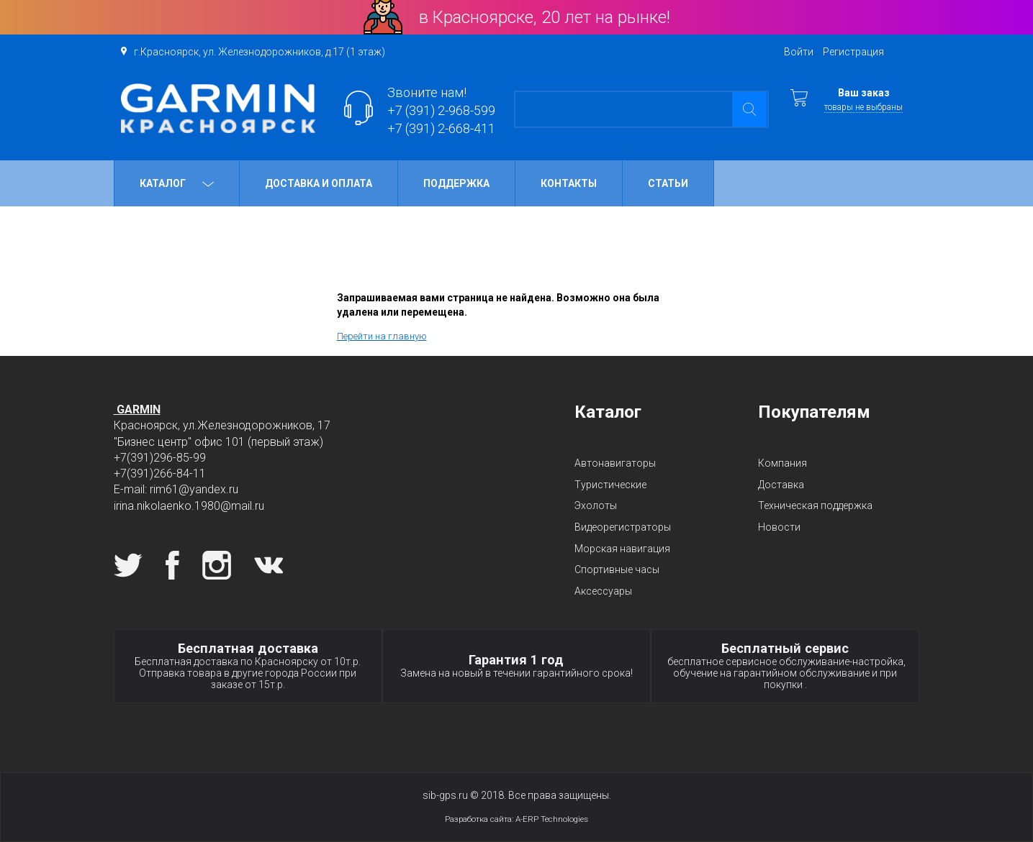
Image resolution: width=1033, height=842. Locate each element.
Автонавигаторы (615, 463)
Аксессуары (603, 591)
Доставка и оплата (318, 183)
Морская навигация (622, 548)
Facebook (172, 565)
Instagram (216, 565)
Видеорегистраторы (622, 527)
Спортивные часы (616, 569)
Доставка (781, 484)
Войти (798, 52)
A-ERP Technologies (551, 819)
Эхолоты (595, 505)
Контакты (569, 183)
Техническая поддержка (815, 505)
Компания (782, 463)
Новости (779, 527)
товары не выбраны (863, 107)
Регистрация (853, 52)
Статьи (668, 183)
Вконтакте (268, 565)
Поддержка (456, 183)
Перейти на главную (382, 336)
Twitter (128, 565)
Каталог (177, 183)
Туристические (610, 484)
